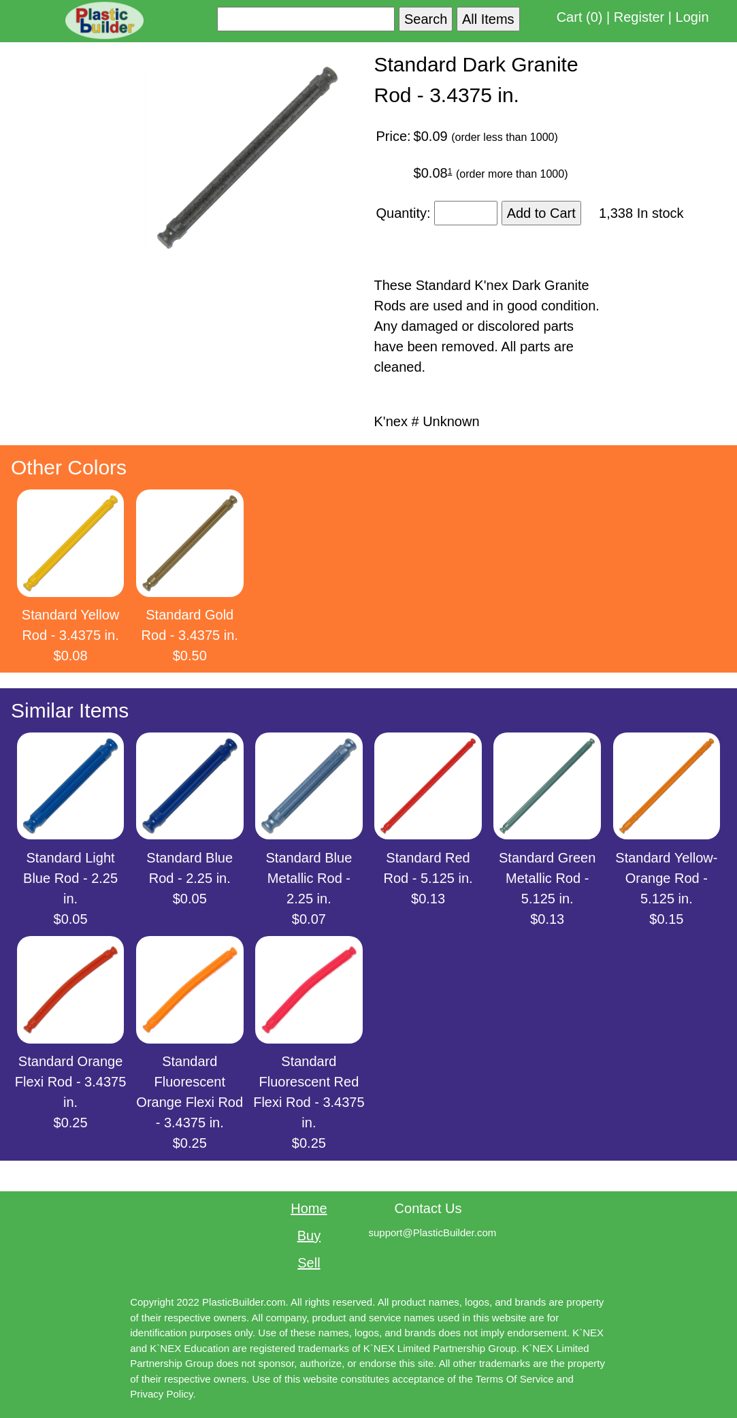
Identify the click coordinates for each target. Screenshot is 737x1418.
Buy (309, 1235)
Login (692, 17)
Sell (308, 1262)
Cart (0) (580, 17)
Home (309, 1208)
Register (639, 17)
